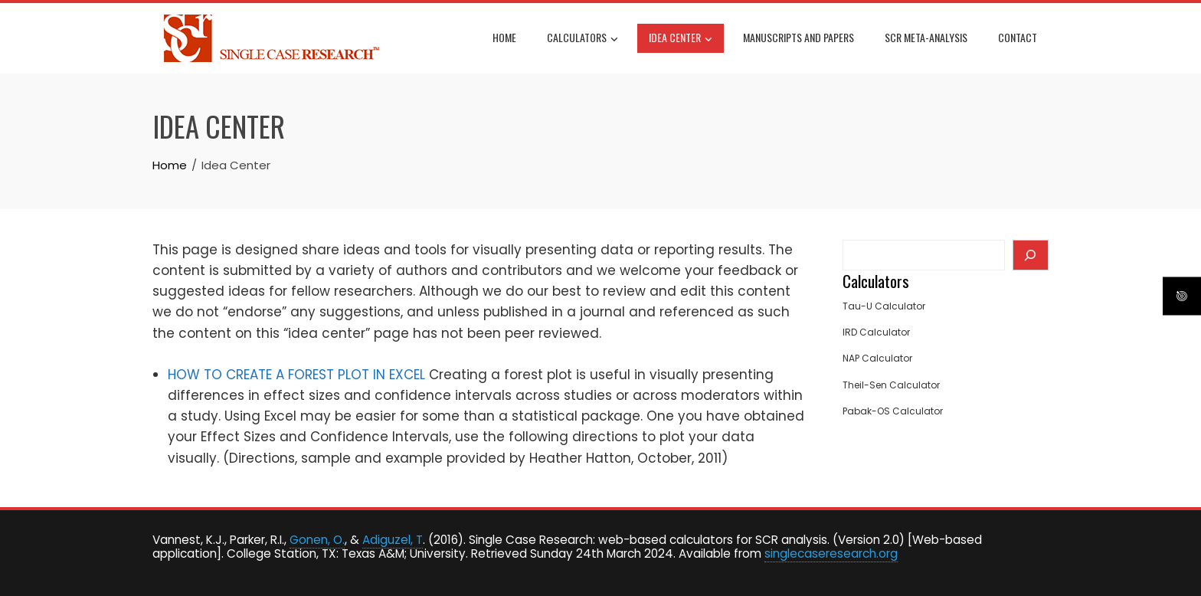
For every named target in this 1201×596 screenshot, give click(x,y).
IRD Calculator (876, 332)
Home (504, 37)
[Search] (1031, 255)
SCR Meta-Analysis (926, 37)
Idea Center (680, 39)
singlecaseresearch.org (831, 553)
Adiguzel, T (392, 540)
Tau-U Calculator (884, 306)
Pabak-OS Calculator (893, 411)
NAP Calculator (877, 358)
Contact (1017, 37)
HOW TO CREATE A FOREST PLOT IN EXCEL (296, 374)
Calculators (582, 39)
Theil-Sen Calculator (891, 384)
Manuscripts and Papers (798, 37)
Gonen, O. (317, 540)
